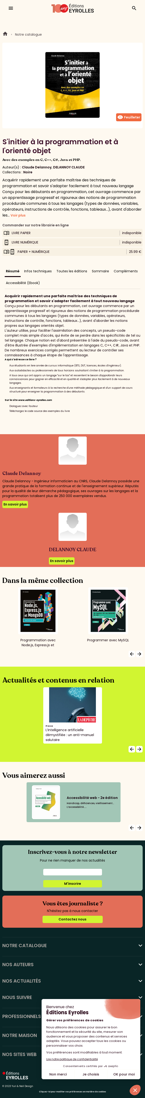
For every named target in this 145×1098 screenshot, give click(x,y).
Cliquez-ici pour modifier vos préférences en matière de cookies (72, 1091)
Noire (27, 172)
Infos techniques (38, 271)
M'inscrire (72, 883)
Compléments (126, 271)
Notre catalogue (28, 34)
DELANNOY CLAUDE (69, 167)
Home (5, 34)
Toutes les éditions (71, 271)
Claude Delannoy (36, 167)
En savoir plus (15, 504)
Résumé (13, 271)
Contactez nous (72, 919)
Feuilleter (128, 117)
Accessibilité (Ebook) (23, 283)
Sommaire (100, 271)
